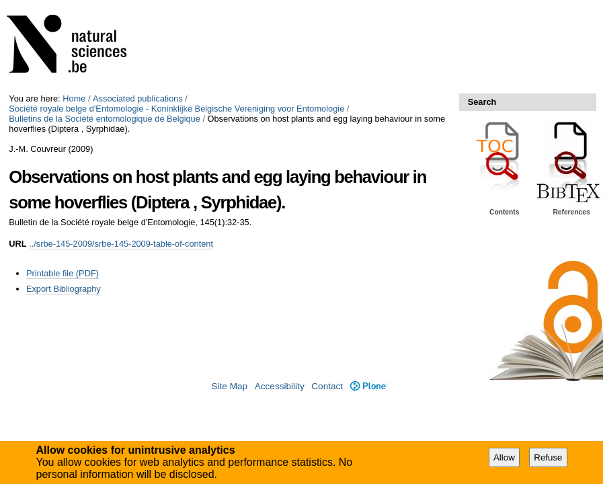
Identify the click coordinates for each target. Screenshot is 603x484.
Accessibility (280, 386)
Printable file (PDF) (62, 273)
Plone (368, 386)
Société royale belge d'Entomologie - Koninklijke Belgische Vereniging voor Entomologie (176, 109)
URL (17, 244)
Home (74, 98)
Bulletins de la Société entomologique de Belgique (104, 119)
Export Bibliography (63, 289)
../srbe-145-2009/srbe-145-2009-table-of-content (121, 244)
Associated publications (138, 98)
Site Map (229, 386)
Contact (327, 386)
